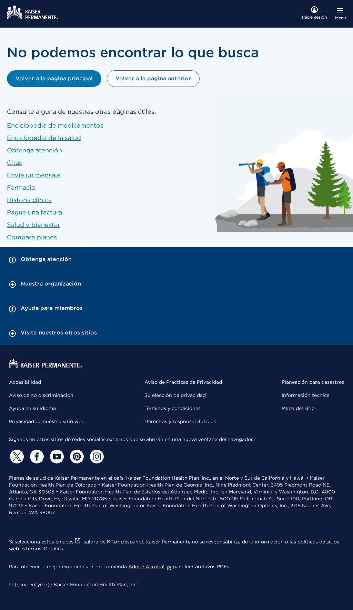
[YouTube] (56, 456)
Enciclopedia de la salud (44, 137)
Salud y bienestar (33, 224)
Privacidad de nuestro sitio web (46, 421)
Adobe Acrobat (149, 566)
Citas (14, 162)
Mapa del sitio (298, 408)
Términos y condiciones (172, 408)
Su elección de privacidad (175, 395)
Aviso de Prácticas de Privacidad (183, 382)
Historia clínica (29, 199)
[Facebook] (36, 456)
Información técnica (306, 395)
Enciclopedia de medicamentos (55, 125)
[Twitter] (16, 456)
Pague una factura (34, 212)
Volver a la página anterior (153, 78)
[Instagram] (96, 456)
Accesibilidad (25, 382)
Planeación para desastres (313, 382)
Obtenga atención (34, 150)
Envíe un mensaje (34, 175)
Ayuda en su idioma (32, 408)
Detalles (53, 548)
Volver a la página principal (54, 78)
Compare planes (32, 237)
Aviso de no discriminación (41, 395)
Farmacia (21, 187)
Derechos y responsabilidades (180, 421)
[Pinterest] (76, 456)
